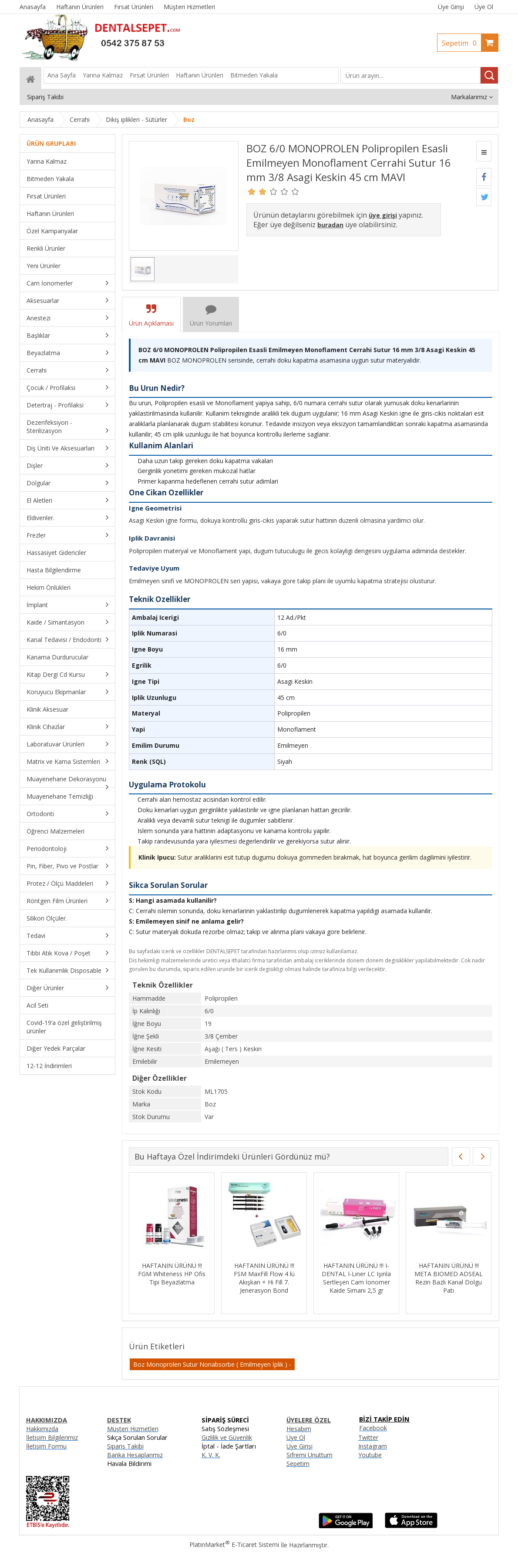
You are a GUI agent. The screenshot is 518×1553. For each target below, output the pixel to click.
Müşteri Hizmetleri (132, 1429)
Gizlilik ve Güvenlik (227, 1437)
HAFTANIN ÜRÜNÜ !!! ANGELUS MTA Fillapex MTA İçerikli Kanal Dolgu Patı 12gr (135, 1277)
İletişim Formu (46, 1446)
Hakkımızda (42, 1429)
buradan (330, 225)
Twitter (368, 1437)
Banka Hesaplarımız (135, 1455)
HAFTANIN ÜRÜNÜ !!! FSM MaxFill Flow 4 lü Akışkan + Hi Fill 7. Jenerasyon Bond (411, 1277)
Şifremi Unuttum (309, 1455)
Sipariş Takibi (125, 1446)
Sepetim (461, 43)
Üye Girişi (451, 7)
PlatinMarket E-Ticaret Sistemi (234, 1544)
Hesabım (298, 1429)
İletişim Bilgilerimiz (52, 1437)
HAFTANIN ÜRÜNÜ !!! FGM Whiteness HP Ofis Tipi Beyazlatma (319, 1273)
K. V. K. (211, 1455)
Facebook (373, 1428)
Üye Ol (483, 7)
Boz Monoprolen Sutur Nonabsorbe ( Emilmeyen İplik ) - (212, 1364)
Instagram (372, 1446)
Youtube (370, 1455)
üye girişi (383, 215)
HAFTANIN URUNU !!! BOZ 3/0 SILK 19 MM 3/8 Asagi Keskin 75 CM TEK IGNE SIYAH (227, 1277)
